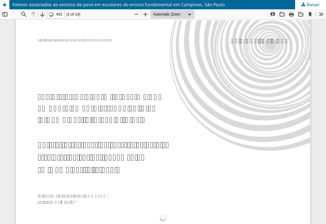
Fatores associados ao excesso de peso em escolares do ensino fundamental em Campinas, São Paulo (118, 4)
